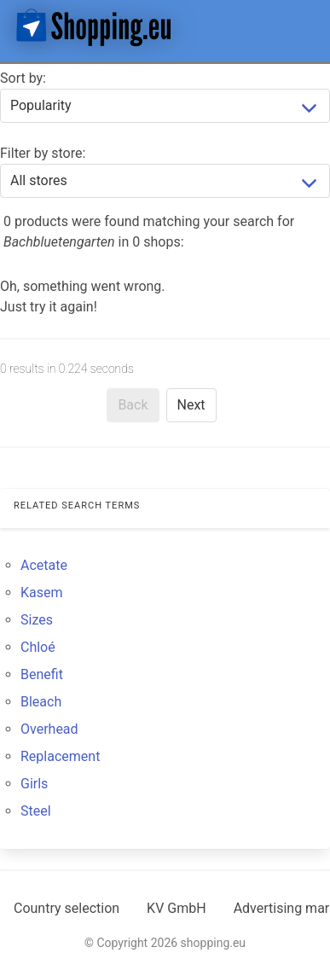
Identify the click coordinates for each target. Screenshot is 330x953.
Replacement (60, 756)
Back (133, 405)
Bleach (40, 702)
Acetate (43, 565)
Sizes (36, 620)
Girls (34, 784)
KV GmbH (176, 908)
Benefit (41, 674)
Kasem (41, 592)
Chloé (37, 647)
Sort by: (23, 78)
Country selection (66, 908)
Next (191, 405)
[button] (302, 27)
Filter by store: (42, 153)
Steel (35, 811)
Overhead (49, 729)
